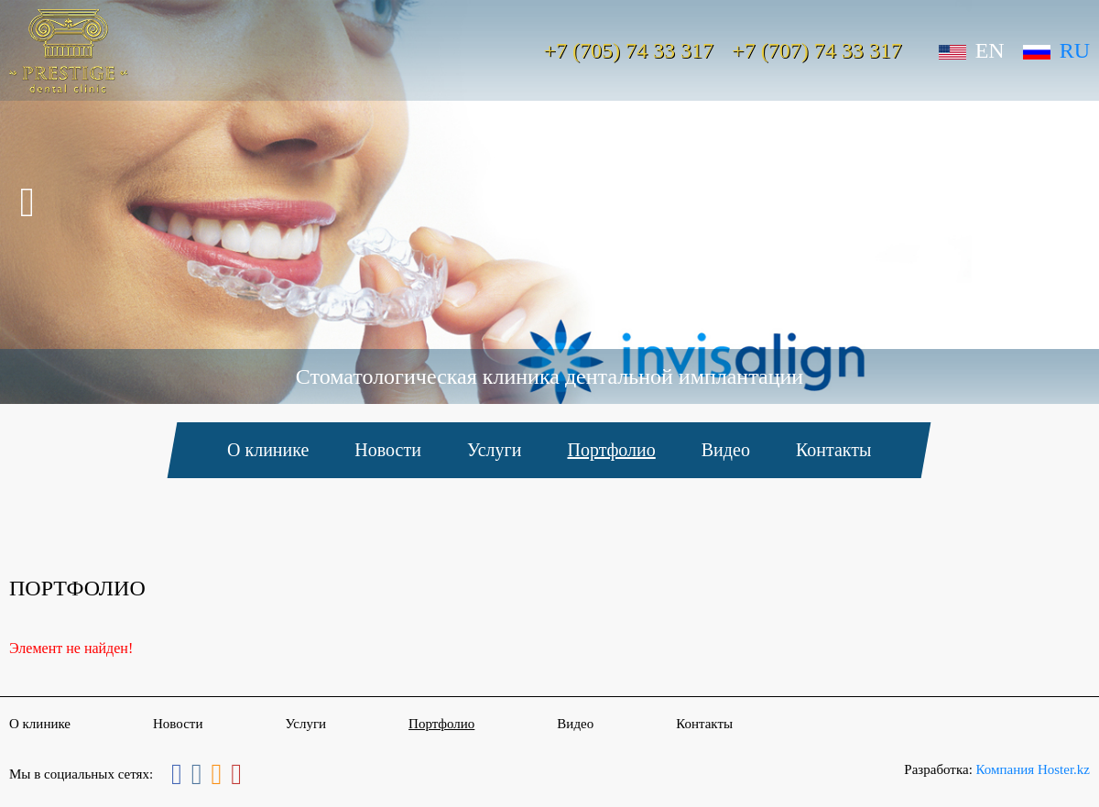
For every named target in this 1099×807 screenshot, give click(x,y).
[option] (549, 202)
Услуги (494, 450)
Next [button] (1073, 202)
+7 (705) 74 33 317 (629, 50)
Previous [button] (25, 202)
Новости (388, 450)
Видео (726, 450)
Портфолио (612, 450)
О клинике (268, 450)
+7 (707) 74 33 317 (817, 50)
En (972, 50)
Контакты (834, 450)
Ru (1056, 50)
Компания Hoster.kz (1033, 769)
